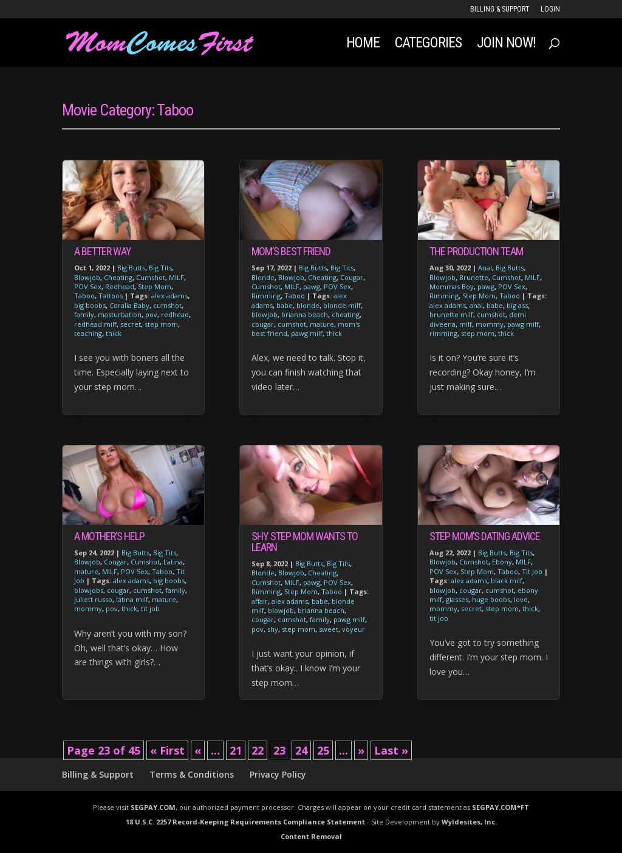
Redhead (119, 286)
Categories (428, 44)
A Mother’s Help (109, 536)
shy (272, 629)
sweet (328, 629)
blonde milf (342, 305)
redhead (175, 314)
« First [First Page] (167, 750)
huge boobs (491, 599)
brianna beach (304, 314)
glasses (457, 599)
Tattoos (110, 295)
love (521, 599)
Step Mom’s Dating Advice (484, 536)
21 (236, 750)
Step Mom (154, 286)
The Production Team (476, 251)
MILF (176, 277)
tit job (150, 608)
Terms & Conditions (191, 774)
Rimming (266, 295)
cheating (346, 314)
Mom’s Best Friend (290, 251)
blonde (308, 305)
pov (151, 314)
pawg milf (307, 333)
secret (130, 324)
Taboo (84, 295)
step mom (161, 324)
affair (259, 601)
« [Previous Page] (197, 750)
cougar (118, 590)
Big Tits (160, 267)
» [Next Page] (361, 750)
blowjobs (88, 590)
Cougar (115, 561)
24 (301, 750)
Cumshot (150, 277)
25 (323, 750)
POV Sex (87, 286)
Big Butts (131, 267)
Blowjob (87, 277)
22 (257, 750)
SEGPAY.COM (153, 807)
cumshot (167, 305)
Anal (485, 267)
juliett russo (93, 599)
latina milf (132, 599)
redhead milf (95, 324)
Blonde (263, 277)
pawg (311, 286)
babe (284, 305)
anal (476, 305)
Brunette (473, 277)
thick (113, 333)
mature (86, 571)
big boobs (90, 305)
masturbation (120, 314)
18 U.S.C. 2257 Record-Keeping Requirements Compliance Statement (245, 821)
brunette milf (451, 314)
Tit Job (532, 571)
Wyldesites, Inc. (469, 821)
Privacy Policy (278, 774)
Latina (173, 561)
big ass (517, 305)
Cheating (118, 277)
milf (465, 324)
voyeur (353, 629)
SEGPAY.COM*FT (500, 807)
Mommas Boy (451, 286)
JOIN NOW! (506, 44)
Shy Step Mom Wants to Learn (304, 541)
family (84, 314)
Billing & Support (500, 9)
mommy (88, 608)
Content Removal (311, 836)
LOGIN (550, 9)
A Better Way (102, 251)
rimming (443, 333)
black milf (506, 580)
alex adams (169, 295)
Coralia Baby (129, 305)
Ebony (502, 561)
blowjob (264, 314)
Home (363, 44)
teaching (88, 333)
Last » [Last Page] (391, 750)
